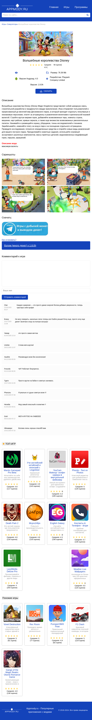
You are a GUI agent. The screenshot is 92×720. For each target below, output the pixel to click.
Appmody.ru (17, 7)
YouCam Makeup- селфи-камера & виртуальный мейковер (57, 475)
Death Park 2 (12, 523)
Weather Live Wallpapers (80, 570)
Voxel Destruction (12, 624)
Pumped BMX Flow (57, 625)
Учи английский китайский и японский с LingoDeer (35, 466)
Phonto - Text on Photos (80, 471)
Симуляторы (12, 24)
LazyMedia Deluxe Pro (12, 570)
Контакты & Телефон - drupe (80, 524)
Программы (81, 7)
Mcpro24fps (34, 523)
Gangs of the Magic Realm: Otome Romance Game (12, 673)
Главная (53, 7)
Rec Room (35, 624)
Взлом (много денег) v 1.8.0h (20, 245)
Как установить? (9, 240)
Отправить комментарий (15, 297)
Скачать (46, 91)
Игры (66, 7)
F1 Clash (80, 624)
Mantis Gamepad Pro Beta (12, 471)
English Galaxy (57, 523)
